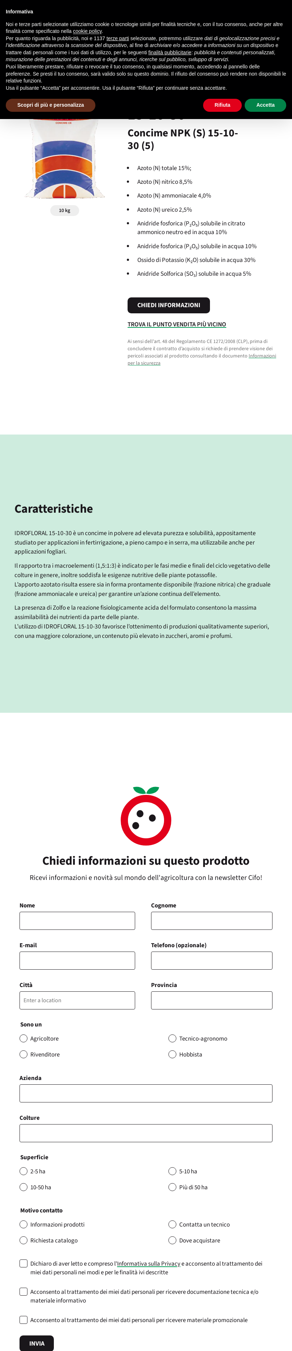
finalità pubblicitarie (170, 52)
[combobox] (146, 1133)
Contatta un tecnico (204, 1224)
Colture (30, 1118)
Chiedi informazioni (168, 305)
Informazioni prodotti (57, 1224)
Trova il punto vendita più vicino (177, 324)
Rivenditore (45, 1054)
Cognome (163, 905)
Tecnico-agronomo (203, 1038)
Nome (27, 905)
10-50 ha (40, 1187)
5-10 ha (188, 1171)
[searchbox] (25, 1133)
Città (26, 985)
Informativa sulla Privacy (148, 1263)
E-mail (28, 945)
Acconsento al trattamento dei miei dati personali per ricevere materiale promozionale (139, 1320)
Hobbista (190, 1054)
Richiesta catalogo (54, 1240)
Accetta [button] (265, 105)
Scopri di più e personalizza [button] (50, 105)
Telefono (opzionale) (179, 945)
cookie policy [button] (87, 31)
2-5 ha (38, 1171)
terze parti (118, 38)
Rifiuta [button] (223, 105)
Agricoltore (44, 1038)
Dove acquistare (199, 1240)
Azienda (31, 1078)
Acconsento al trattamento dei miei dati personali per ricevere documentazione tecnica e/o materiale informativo (144, 1296)
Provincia (164, 985)
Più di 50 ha (193, 1187)
